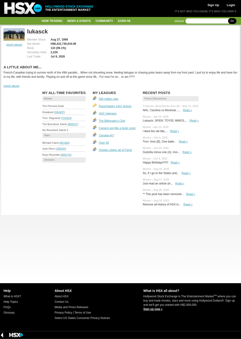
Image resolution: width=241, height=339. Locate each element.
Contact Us (61, 301)
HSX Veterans (107, 113)
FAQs (7, 307)
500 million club (108, 99)
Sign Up (213, 5)
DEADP (59, 112)
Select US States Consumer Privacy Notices (82, 318)
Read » (187, 110)
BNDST (72, 124)
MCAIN (64, 142)
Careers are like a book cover (117, 128)
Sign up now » (152, 309)
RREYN (66, 154)
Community (104, 21)
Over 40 (104, 142)
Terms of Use (82, 312)
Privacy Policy (63, 312)
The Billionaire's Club (112, 121)
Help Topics (11, 301)
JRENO (60, 148)
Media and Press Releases (71, 307)
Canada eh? (106, 135)
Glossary (9, 312)
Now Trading (52, 21)
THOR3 (66, 118)
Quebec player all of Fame (115, 150)
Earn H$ (124, 21)
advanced (179, 21)
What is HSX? (12, 296)
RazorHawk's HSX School (115, 106)
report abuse (14, 44)
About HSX (61, 296)
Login (231, 5)
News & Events (79, 21)
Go (232, 21)
